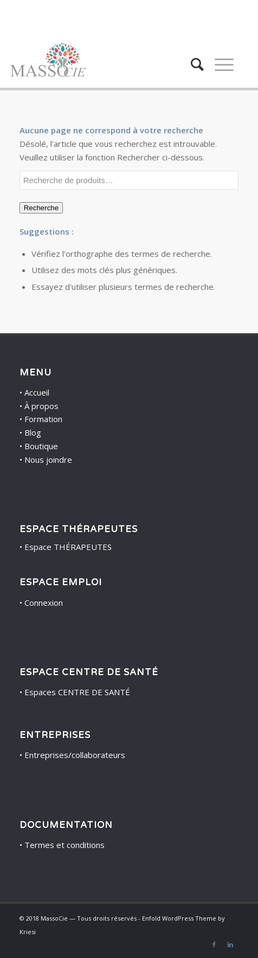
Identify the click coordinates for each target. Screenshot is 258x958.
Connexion (43, 602)
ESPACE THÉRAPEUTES (79, 529)
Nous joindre (48, 459)
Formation (43, 418)
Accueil (36, 392)
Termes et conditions (64, 844)
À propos (41, 405)
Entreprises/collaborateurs (74, 754)
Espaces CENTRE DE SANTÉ (77, 692)
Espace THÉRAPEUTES (68, 546)
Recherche (41, 208)
